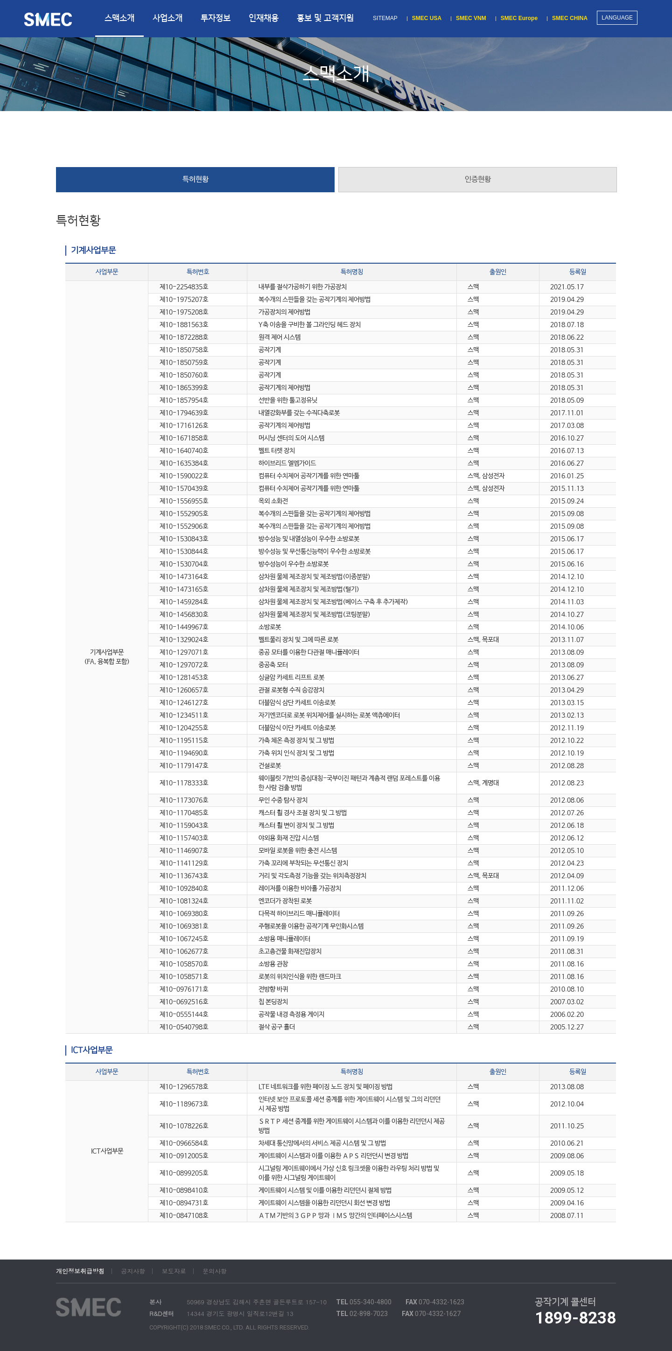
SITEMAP (385, 18)
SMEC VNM (471, 18)
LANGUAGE (617, 17)
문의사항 (215, 1271)
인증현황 (478, 179)
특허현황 (195, 179)
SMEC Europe (519, 18)
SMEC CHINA (570, 18)
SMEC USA (426, 18)
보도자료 (174, 1271)
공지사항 (133, 1271)
